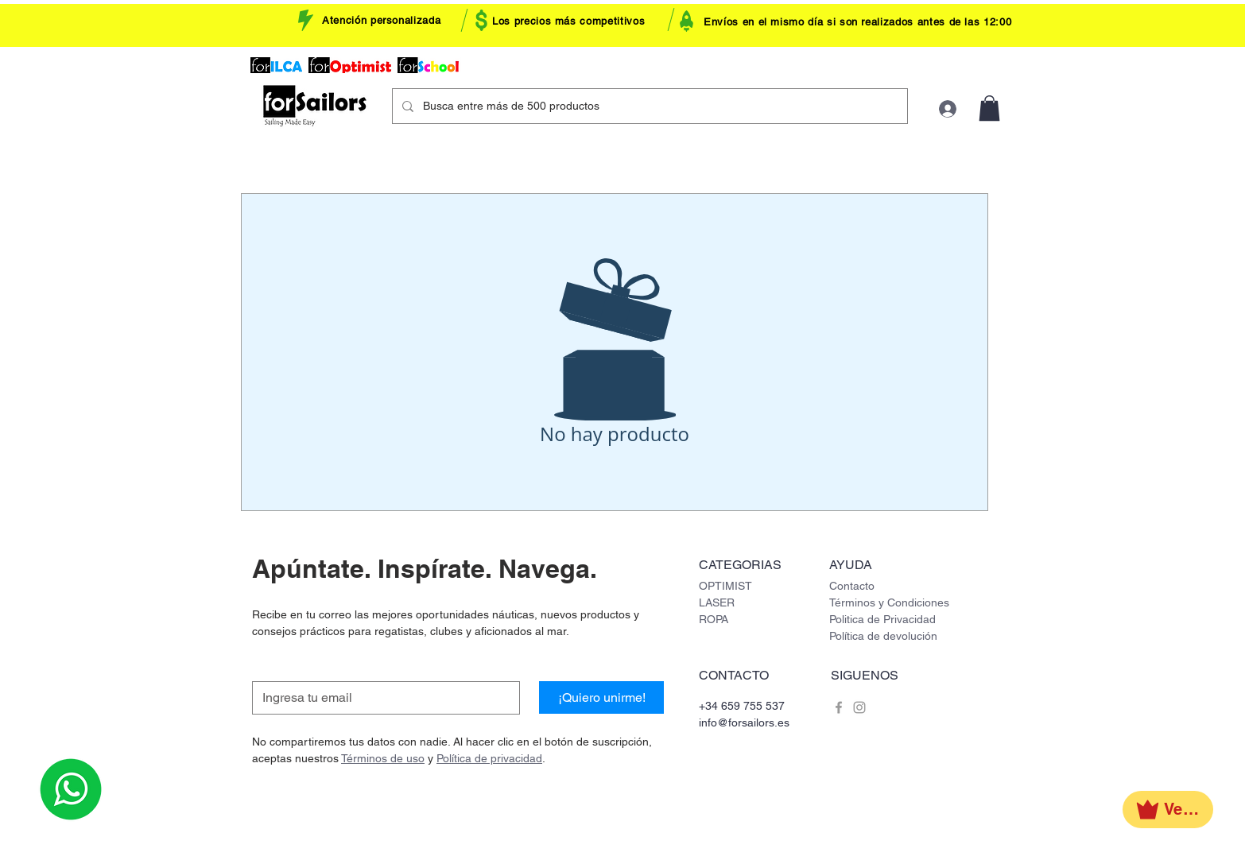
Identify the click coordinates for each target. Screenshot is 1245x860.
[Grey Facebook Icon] (839, 707)
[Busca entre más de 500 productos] (648, 106)
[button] (989, 108)
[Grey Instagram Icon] (859, 707)
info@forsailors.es (744, 722)
